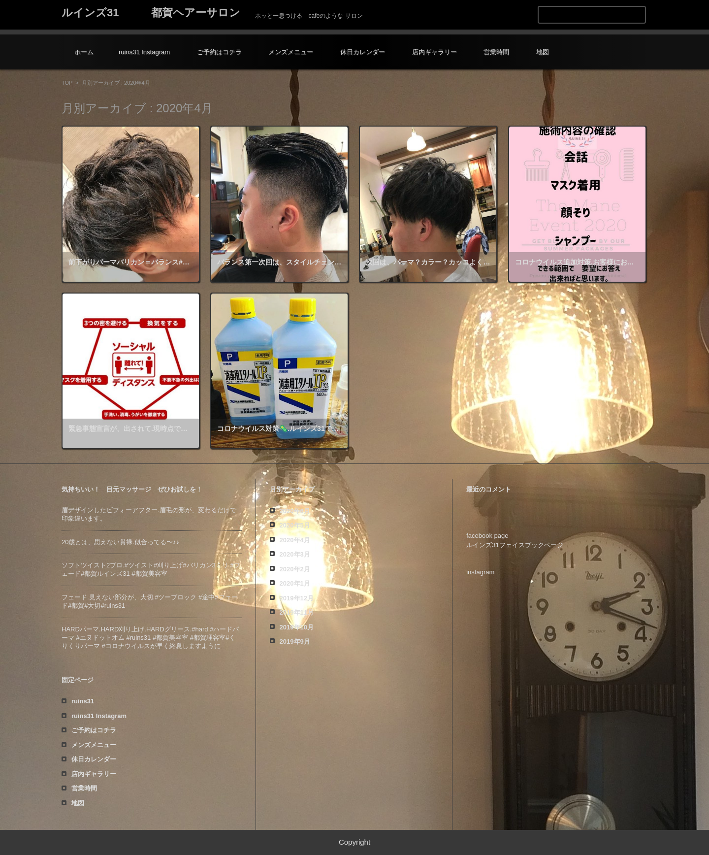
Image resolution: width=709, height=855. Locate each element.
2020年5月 (295, 525)
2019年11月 (297, 612)
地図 (542, 52)
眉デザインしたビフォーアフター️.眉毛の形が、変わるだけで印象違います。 (149, 514)
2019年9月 (295, 641)
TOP (67, 83)
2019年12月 (297, 598)
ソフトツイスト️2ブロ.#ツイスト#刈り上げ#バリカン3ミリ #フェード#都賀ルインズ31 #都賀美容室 (151, 569)
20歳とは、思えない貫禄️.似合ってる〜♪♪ (120, 542)
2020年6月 (295, 511)
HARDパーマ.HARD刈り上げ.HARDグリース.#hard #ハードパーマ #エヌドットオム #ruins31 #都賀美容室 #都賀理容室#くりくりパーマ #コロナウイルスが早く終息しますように (150, 637)
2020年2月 (295, 569)
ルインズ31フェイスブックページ (514, 545)
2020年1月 (295, 583)
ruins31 (82, 701)
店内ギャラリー (434, 52)
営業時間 (496, 52)
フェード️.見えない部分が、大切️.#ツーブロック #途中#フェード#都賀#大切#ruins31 (150, 601)
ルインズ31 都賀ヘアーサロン (151, 12)
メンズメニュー (290, 52)
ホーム (84, 52)
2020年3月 (295, 554)
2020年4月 (295, 540)
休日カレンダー (362, 52)
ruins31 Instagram (144, 52)
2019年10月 (297, 627)
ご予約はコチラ (219, 52)
